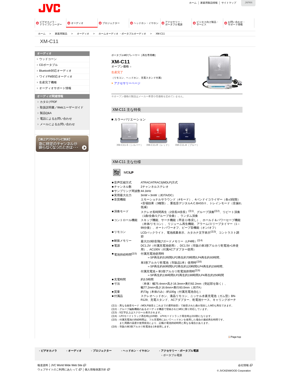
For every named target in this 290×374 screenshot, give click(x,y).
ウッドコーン (48, 59)
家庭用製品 (61, 33)
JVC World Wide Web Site (66, 365)
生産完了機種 (48, 82)
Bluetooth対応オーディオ (55, 70)
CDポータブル (48, 65)
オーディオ (83, 33)
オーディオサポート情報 (55, 88)
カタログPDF (48, 101)
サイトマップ (228, 2)
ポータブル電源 (172, 355)
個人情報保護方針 (95, 369)
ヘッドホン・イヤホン (136, 350)
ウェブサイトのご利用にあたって (57, 369)
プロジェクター (102, 350)
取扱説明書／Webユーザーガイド (62, 107)
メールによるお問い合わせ (57, 124)
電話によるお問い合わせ (56, 118)
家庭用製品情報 (209, 2)
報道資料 (42, 365)
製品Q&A (46, 113)
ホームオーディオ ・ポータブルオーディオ (122, 33)
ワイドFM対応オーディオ (55, 76)
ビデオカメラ (49, 350)
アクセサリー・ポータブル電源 (180, 350)
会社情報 (243, 365)
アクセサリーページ (127, 83)
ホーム (193, 2)
